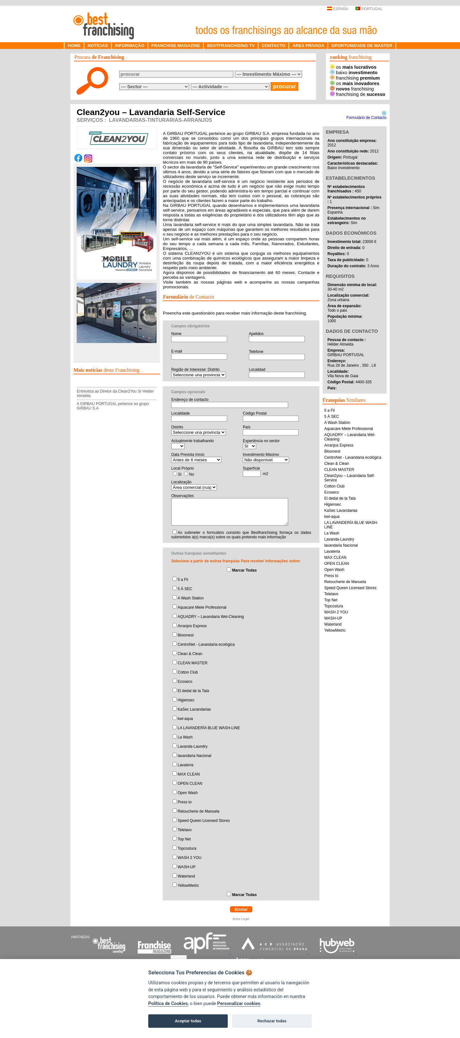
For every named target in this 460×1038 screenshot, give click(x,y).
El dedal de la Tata (193, 691)
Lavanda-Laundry (192, 746)
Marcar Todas (244, 570)
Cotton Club (188, 672)
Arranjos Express (192, 626)
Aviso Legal (241, 919)
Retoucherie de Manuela (198, 811)
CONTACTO (273, 45)
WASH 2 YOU (190, 857)
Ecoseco (185, 681)
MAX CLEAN (189, 774)
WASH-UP (186, 867)
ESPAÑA (337, 9)
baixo (354, 72)
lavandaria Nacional (194, 755)
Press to (185, 802)
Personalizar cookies (238, 1003)
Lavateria (185, 765)
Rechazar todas (272, 1020)
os (353, 67)
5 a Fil (183, 579)
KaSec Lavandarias (194, 709)
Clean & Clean (190, 654)
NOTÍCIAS (98, 45)
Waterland (186, 876)
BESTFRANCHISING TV (231, 45)
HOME (74, 45)
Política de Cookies (168, 1003)
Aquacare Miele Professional (202, 607)
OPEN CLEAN (190, 783)
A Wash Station (191, 598)
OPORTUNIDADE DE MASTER (361, 45)
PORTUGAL (369, 9)
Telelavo (185, 830)
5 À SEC (185, 589)
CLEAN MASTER (192, 663)
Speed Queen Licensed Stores (204, 820)
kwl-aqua (185, 718)
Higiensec (186, 700)
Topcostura (187, 848)
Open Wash (188, 793)
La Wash (185, 737)
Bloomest (186, 635)
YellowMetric (188, 885)
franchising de (357, 94)
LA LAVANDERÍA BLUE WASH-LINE (209, 728)
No (191, 474)
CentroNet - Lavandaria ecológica (206, 644)
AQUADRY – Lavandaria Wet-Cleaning (211, 616)
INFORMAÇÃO (129, 45)
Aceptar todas (188, 1020)
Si (179, 474)
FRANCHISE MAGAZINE (175, 45)
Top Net (184, 839)
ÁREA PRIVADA (308, 45)
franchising (355, 78)
